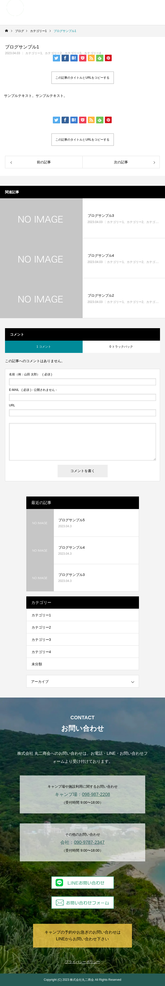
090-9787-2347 (89, 842)
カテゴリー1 (33, 53)
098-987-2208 (96, 794)
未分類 (37, 664)
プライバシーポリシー (82, 962)
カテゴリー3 (73, 53)
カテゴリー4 (92, 53)
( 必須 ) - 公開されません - (33, 389)
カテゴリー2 (53, 53)
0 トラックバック (121, 346)
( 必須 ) (30, 374)
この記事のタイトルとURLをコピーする (82, 77)
